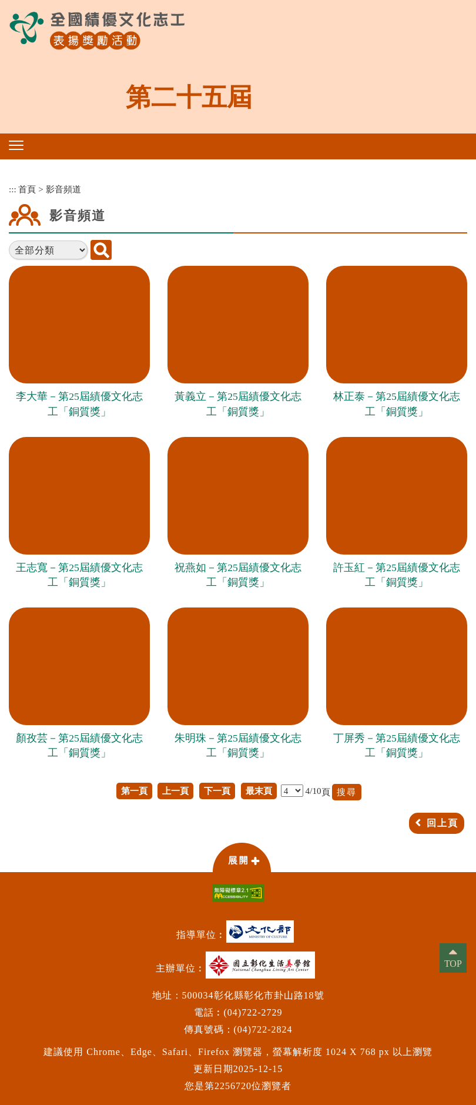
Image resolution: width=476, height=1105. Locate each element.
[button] (16, 145)
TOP (453, 964)
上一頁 (175, 791)
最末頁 (259, 791)
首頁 (27, 189)
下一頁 (217, 791)
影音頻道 (63, 189)
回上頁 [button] (442, 823)
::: (12, 189)
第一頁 (134, 791)
